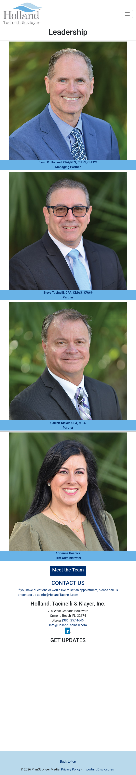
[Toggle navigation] (127, 14)
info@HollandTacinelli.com (59, 595)
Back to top (68, 761)
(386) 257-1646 (73, 620)
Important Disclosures (98, 769)
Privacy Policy (70, 769)
